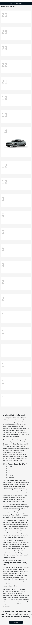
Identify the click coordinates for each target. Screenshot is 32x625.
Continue (16, 622)
